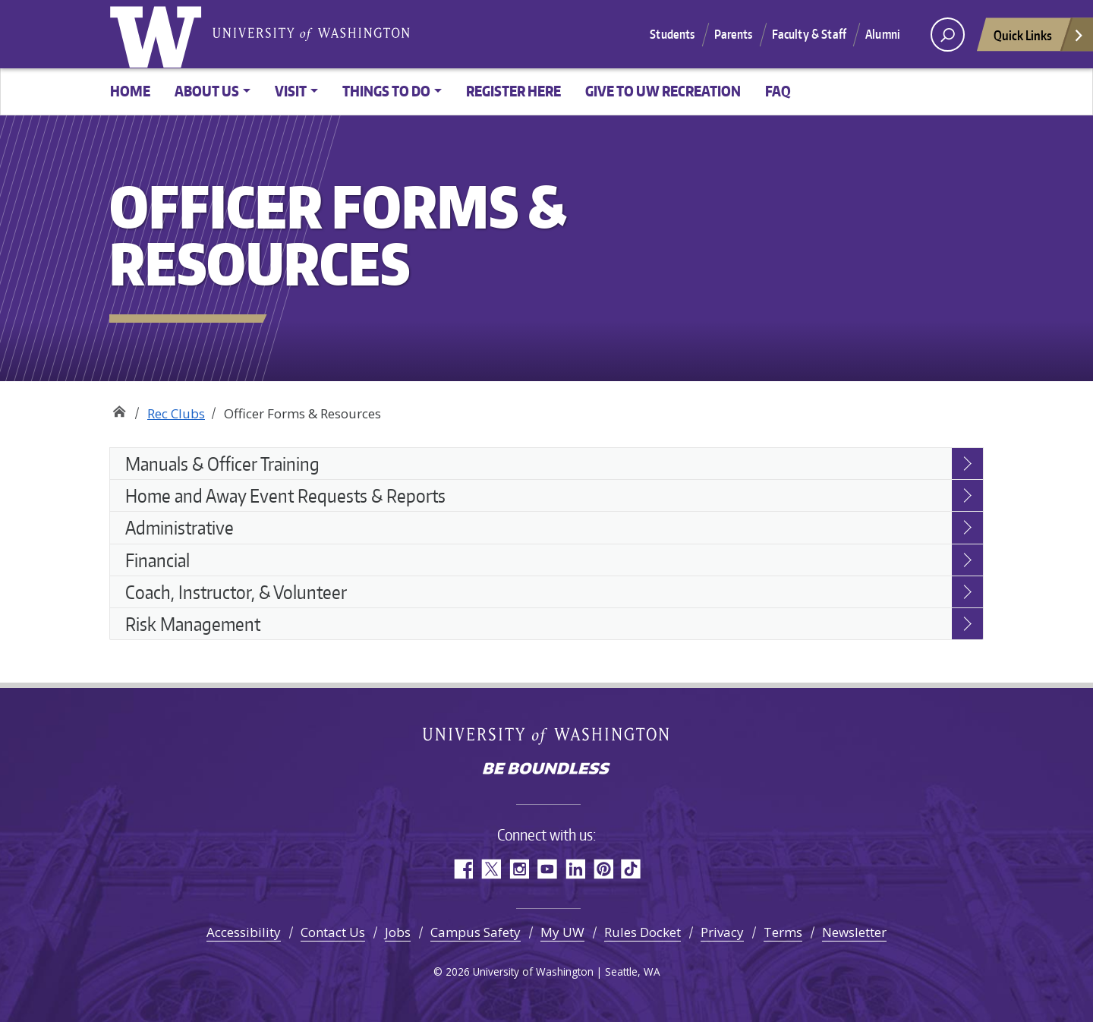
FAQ (778, 90)
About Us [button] (207, 90)
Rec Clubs (176, 413)
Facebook (462, 869)
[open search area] (948, 34)
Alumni (882, 34)
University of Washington (158, 34)
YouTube (547, 869)
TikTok (631, 869)
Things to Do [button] (386, 90)
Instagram (519, 869)
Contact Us (333, 932)
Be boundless (546, 770)
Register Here (513, 90)
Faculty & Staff (809, 34)
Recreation (118, 408)
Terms (783, 932)
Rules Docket (642, 932)
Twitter (490, 869)
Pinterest (603, 869)
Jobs (398, 932)
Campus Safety (475, 932)
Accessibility (243, 932)
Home (130, 90)
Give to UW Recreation (663, 90)
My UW (562, 932)
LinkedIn (575, 869)
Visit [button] (291, 90)
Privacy (722, 932)
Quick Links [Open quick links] (1039, 39)
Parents (733, 34)
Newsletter (854, 932)
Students (672, 34)
